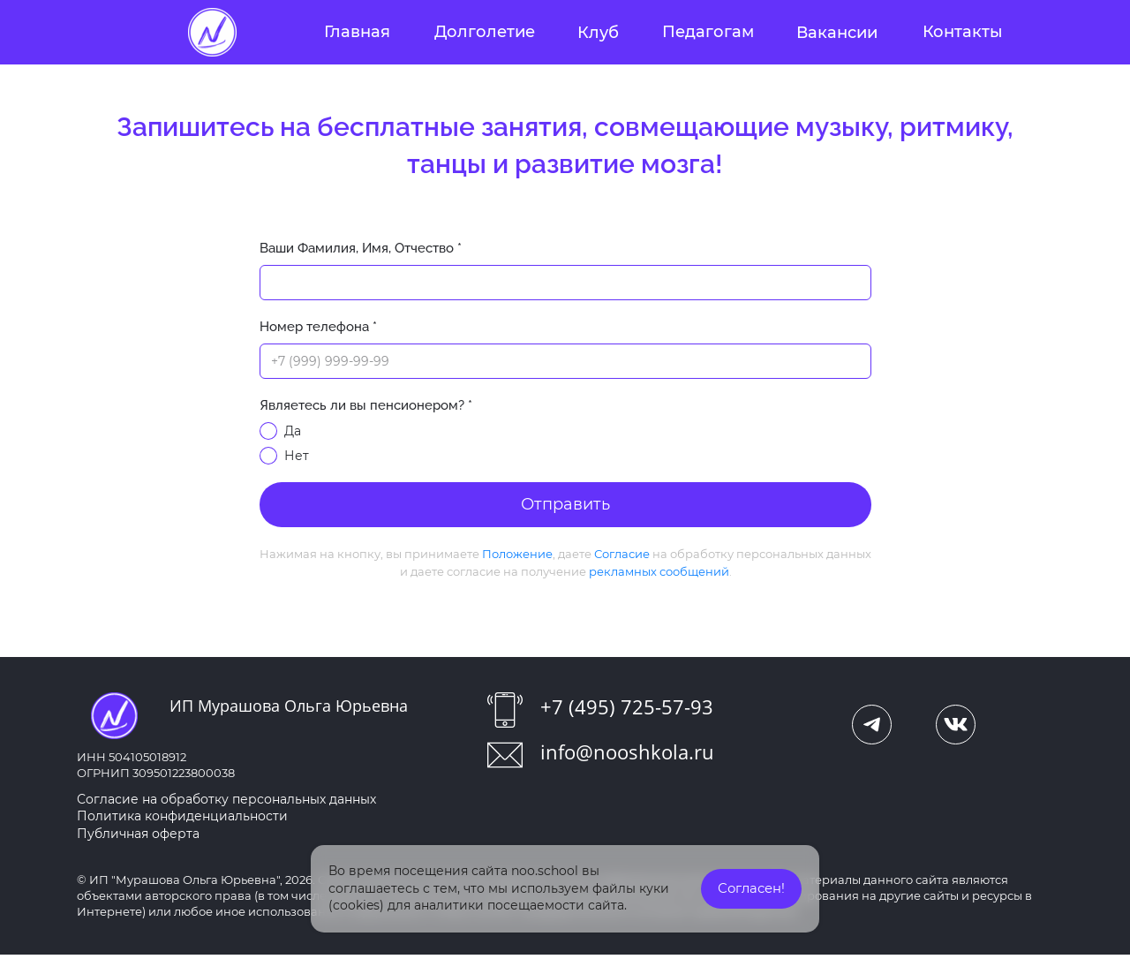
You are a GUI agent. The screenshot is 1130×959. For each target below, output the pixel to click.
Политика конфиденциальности (182, 820)
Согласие (622, 557)
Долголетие (484, 32)
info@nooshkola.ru (627, 755)
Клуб (598, 32)
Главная (357, 32)
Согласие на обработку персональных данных (226, 803)
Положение (517, 557)
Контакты (963, 32)
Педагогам (708, 32)
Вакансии (837, 32)
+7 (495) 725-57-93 (626, 710)
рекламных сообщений (659, 575)
